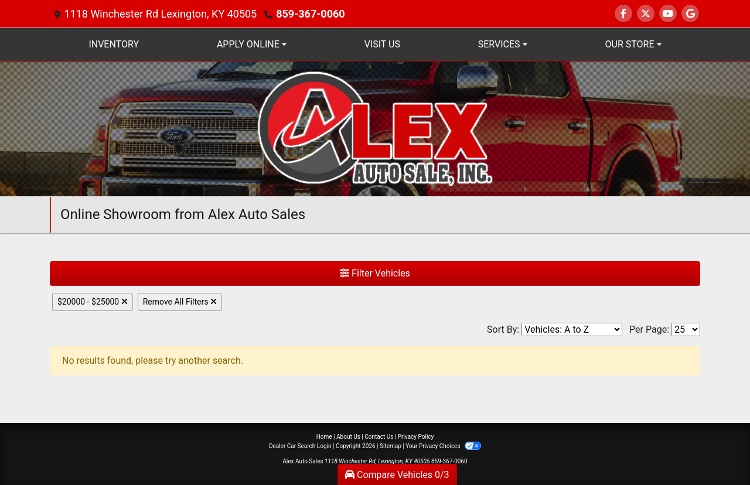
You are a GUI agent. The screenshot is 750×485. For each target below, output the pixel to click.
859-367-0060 (310, 14)
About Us (348, 436)
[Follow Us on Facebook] (623, 14)
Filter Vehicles (375, 273)
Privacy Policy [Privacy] (416, 436)
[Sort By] (571, 329)
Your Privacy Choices (443, 446)
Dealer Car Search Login (300, 446)
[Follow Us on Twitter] (645, 14)
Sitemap (390, 446)
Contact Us (378, 436)
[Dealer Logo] (375, 128)
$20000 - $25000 (92, 301)
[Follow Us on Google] (690, 14)
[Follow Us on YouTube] (668, 14)
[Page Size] (685, 329)
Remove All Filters (180, 301)
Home (324, 436)
